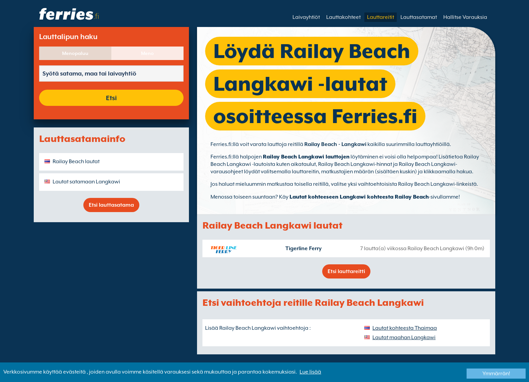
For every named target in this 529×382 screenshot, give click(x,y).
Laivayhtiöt (306, 17)
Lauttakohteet (343, 17)
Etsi (111, 97)
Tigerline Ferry (303, 248)
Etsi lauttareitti (346, 271)
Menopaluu (75, 53)
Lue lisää (310, 372)
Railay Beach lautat (76, 161)
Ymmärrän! (496, 374)
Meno (147, 53)
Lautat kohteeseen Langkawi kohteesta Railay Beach (359, 197)
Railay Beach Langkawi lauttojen (306, 157)
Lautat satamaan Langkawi (86, 182)
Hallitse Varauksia (465, 17)
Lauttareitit (380, 17)
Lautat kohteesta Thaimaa (404, 328)
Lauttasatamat (418, 17)
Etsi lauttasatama (111, 205)
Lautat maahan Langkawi (404, 337)
